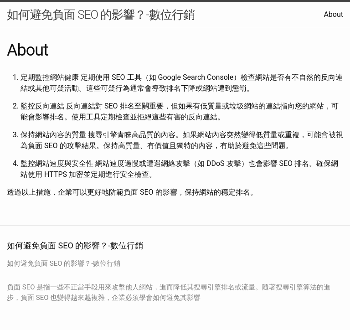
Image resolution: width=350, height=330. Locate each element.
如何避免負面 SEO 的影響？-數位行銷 (101, 14)
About (333, 14)
